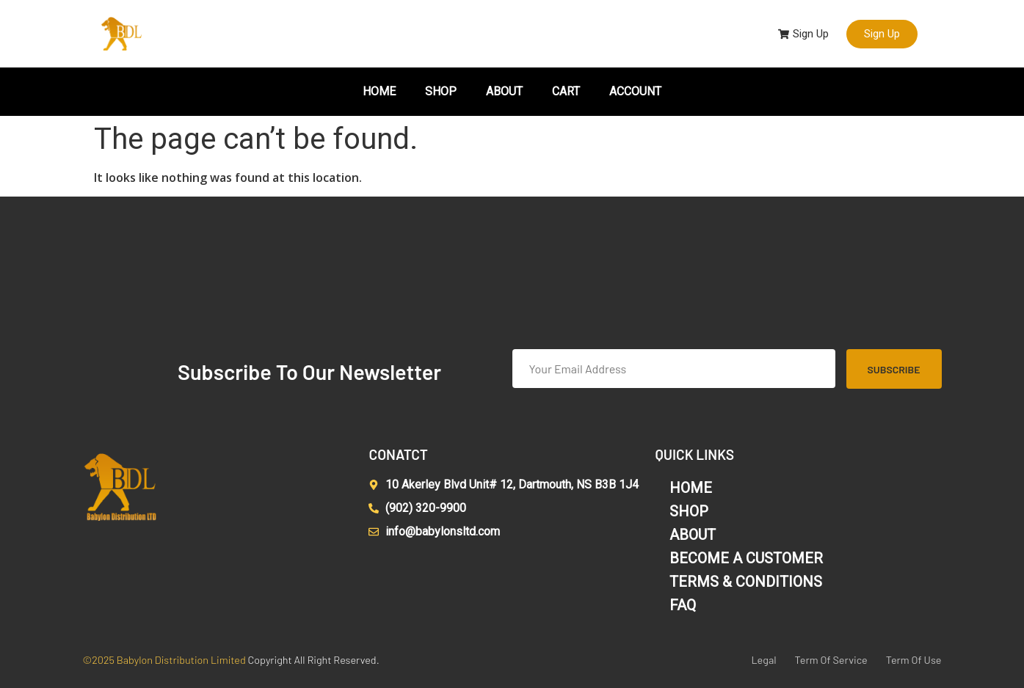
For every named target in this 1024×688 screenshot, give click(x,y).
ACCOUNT (635, 91)
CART (566, 91)
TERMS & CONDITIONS (745, 581)
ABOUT (504, 91)
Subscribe (894, 369)
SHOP (441, 91)
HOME (379, 91)
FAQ (682, 605)
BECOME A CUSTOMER (746, 558)
